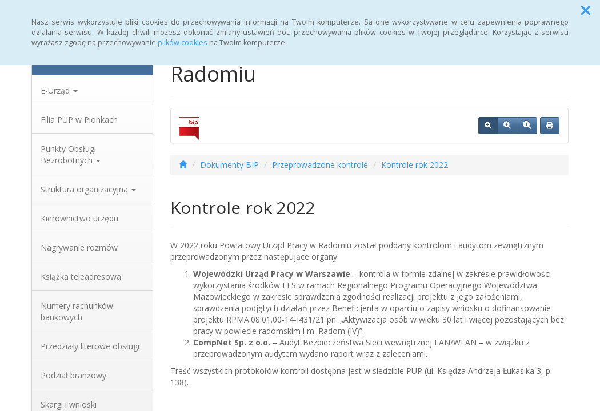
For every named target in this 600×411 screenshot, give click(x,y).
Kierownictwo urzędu (79, 218)
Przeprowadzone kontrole (320, 164)
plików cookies (182, 42)
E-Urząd (59, 90)
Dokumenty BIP (229, 164)
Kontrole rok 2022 (414, 164)
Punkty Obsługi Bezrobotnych (71, 154)
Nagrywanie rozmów (79, 247)
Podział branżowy (73, 375)
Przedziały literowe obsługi (90, 346)
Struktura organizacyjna (88, 189)
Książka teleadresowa (81, 276)
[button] (585, 10)
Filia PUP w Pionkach (79, 119)
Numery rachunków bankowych (77, 311)
